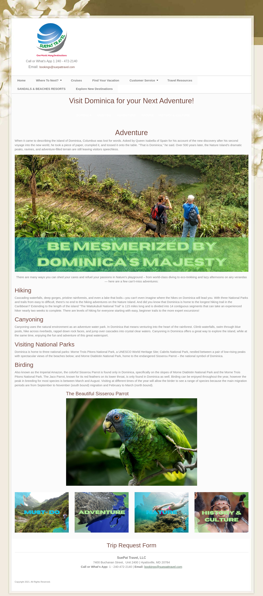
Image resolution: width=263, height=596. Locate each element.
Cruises (76, 80)
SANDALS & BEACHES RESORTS (41, 88)
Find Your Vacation (105, 80)
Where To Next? (47, 80)
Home (21, 80)
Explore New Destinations (94, 88)
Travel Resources (179, 80)
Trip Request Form (131, 545)
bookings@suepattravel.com (57, 67)
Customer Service (142, 80)
